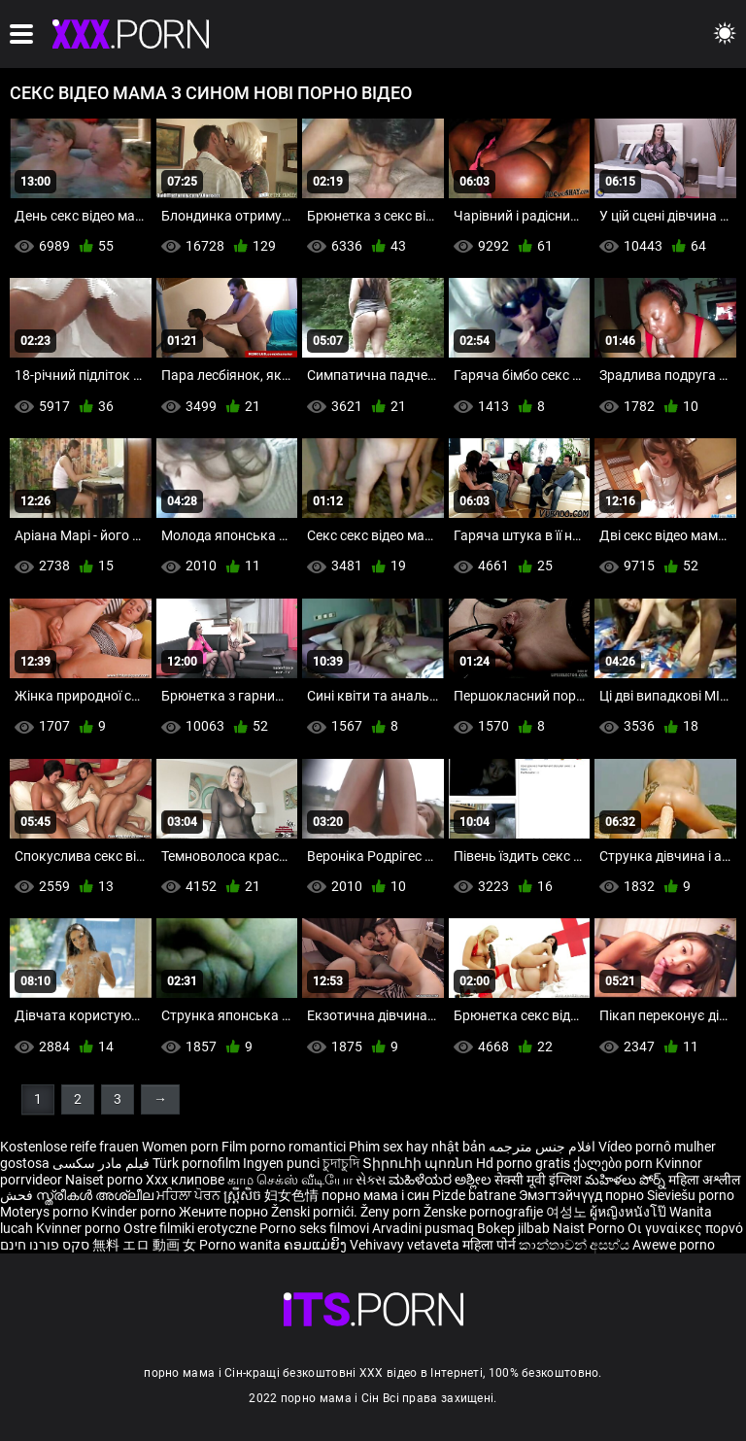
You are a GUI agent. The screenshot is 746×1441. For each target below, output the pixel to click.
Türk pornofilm (196, 1163)
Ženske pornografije (485, 1211)
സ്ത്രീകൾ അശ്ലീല (96, 1195)
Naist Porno (590, 1228)
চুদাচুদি (340, 1163)
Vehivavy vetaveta (406, 1244)
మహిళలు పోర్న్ (626, 1179)
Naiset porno (105, 1179)
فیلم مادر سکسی (101, 1163)
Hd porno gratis (523, 1163)
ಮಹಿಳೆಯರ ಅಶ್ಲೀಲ (441, 1179)
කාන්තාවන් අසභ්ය (575, 1244)
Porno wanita (241, 1244)
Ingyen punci (281, 1163)
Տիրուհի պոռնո (419, 1163)
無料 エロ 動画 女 (144, 1244)
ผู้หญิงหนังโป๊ (629, 1211)
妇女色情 (293, 1195)
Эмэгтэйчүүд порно (583, 1195)
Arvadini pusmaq (424, 1228)
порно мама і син (375, 1195)
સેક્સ (371, 1179)
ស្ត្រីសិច (243, 1195)
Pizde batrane (474, 1195)
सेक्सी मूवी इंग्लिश (538, 1179)
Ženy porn (392, 1211)
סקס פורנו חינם (44, 1244)
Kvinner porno (79, 1228)
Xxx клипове (185, 1179)
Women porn (181, 1146)
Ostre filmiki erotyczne (189, 1228)
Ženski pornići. (315, 1211)
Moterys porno (45, 1211)
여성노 (568, 1211)
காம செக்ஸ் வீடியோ (290, 1179)
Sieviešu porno (690, 1195)
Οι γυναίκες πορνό (685, 1228)
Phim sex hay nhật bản (417, 1146)
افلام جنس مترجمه (542, 1146)
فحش (18, 1195)
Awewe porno (673, 1244)
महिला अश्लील (704, 1179)
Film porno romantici (283, 1146)
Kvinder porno (135, 1211)
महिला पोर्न (490, 1244)
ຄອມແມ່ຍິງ (317, 1244)
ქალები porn (614, 1163)
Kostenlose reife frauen (69, 1146)
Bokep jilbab (513, 1228)
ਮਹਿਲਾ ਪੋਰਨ (189, 1195)
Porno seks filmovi (314, 1228)
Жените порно (225, 1211)
